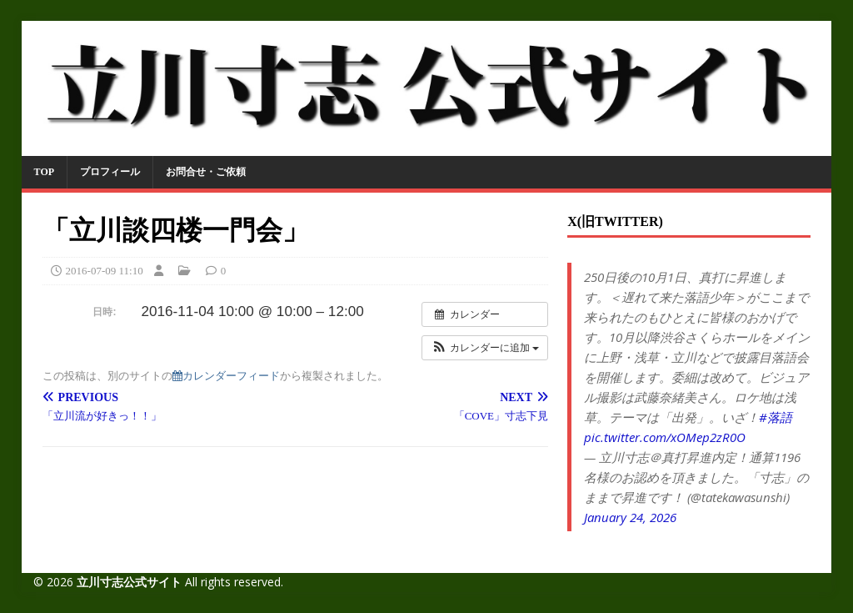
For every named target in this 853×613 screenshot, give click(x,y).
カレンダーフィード (226, 375)
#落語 (775, 417)
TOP (44, 172)
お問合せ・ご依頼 (206, 172)
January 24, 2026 (630, 517)
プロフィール (110, 172)
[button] (484, 347)
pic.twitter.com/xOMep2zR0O (665, 437)
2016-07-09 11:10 (104, 270)
